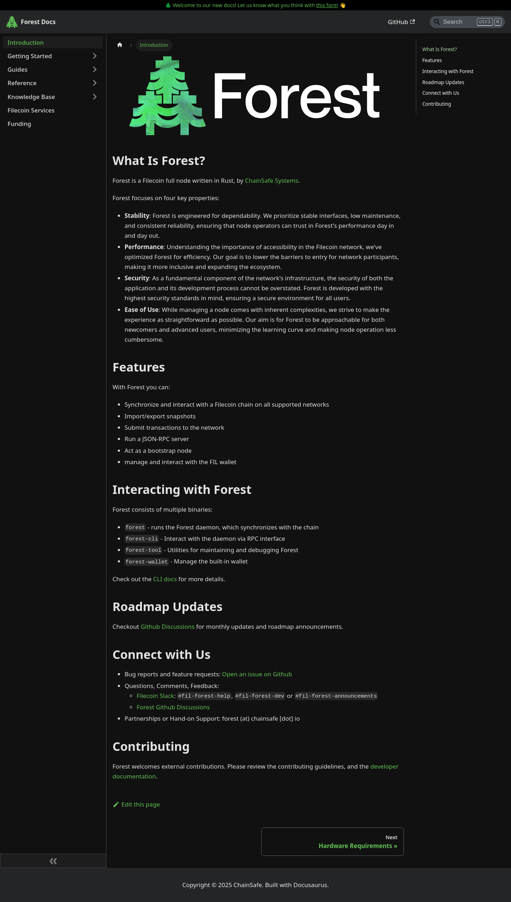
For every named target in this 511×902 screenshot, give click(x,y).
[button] (53, 56)
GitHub (401, 22)
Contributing (436, 103)
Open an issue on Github (257, 674)
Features (432, 60)
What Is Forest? (439, 49)
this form (327, 5)
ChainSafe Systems (271, 180)
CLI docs (165, 579)
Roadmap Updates (443, 82)
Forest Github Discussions (173, 707)
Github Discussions (167, 626)
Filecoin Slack (155, 696)
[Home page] (119, 45)
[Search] (467, 22)
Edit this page (136, 804)
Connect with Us (440, 92)
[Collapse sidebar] (53, 861)
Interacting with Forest (448, 71)
